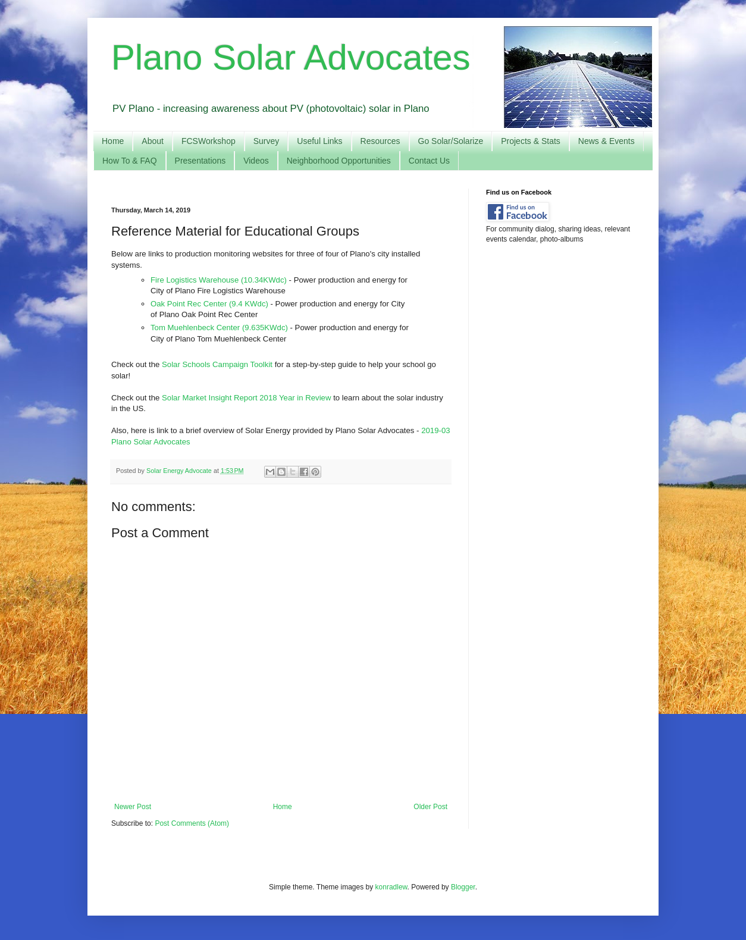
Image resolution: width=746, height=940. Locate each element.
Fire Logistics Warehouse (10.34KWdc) (219, 279)
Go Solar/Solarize (451, 141)
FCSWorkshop (208, 141)
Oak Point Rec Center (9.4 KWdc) (209, 303)
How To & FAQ (129, 160)
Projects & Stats (530, 141)
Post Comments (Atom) (192, 823)
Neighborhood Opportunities (339, 160)
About (153, 141)
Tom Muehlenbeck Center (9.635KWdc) (219, 327)
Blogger (463, 887)
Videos (256, 160)
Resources (380, 141)
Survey (266, 141)
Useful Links (319, 141)
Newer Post (132, 807)
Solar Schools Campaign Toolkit (217, 364)
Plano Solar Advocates (291, 57)
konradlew (391, 887)
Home (113, 141)
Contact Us (429, 160)
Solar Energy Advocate (180, 470)
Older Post (430, 807)
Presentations (200, 160)
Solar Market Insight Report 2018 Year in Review (246, 397)
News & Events (606, 141)
